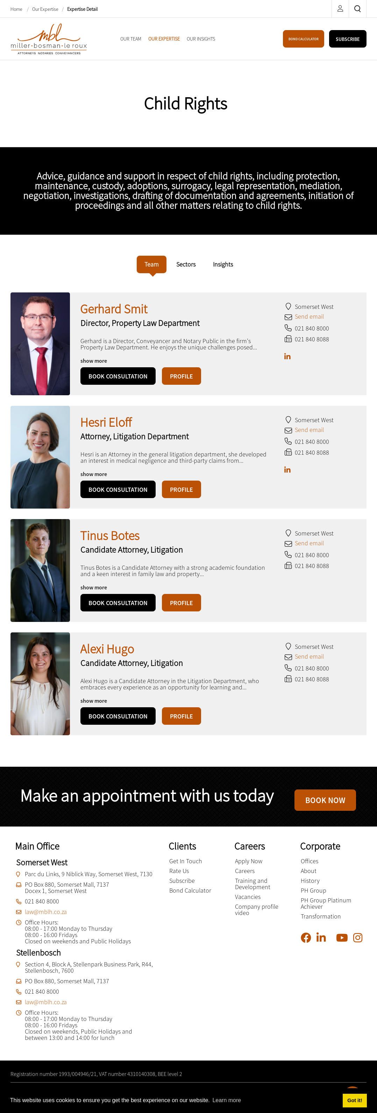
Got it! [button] (354, 1100)
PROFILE (181, 376)
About (308, 876)
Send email (309, 316)
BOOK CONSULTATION (118, 376)
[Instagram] (360, 943)
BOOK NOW (325, 802)
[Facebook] (308, 943)
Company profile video (256, 914)
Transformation (321, 921)
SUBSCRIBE (348, 39)
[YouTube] (344, 943)
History (310, 885)
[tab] (151, 264)
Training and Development (252, 888)
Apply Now (248, 866)
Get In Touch (185, 866)
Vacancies (248, 902)
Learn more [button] (226, 1100)
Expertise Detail (82, 9)
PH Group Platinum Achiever (326, 908)
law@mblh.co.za (46, 917)
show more (93, 360)
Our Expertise (45, 9)
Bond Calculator (190, 895)
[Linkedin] (323, 943)
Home (16, 9)
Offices (309, 866)
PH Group (313, 895)
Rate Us (179, 876)
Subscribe (182, 885)
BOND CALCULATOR (304, 39)
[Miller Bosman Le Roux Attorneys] (49, 38)
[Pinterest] (333, 944)
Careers (245, 876)
